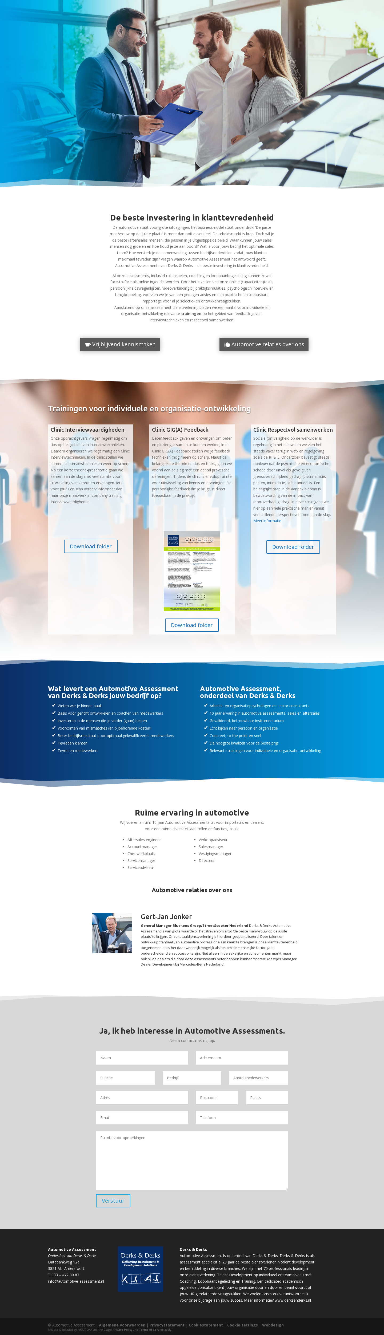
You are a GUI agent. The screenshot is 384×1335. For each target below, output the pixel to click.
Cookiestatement (206, 1325)
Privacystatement (167, 1325)
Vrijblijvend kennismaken (124, 344)
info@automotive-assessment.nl (76, 1281)
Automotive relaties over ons (267, 344)
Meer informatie (267, 520)
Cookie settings (242, 1325)
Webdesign (273, 1325)
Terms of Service (151, 1330)
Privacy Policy (123, 1330)
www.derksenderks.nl (293, 1300)
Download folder (91, 546)
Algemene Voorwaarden (122, 1325)
